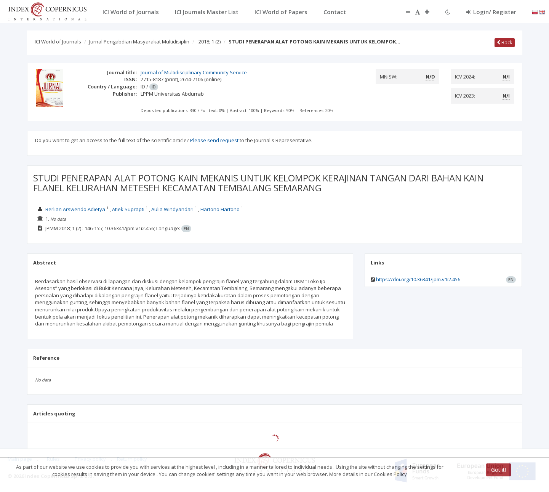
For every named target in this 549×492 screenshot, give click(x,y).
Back (504, 42)
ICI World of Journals (58, 41)
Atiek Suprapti (128, 209)
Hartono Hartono (220, 209)
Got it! (498, 469)
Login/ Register (491, 12)
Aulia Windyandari (172, 209)
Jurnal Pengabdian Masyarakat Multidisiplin (139, 41)
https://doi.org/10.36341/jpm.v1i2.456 (418, 279)
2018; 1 (209, 41)
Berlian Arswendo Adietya (75, 209)
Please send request (214, 140)
